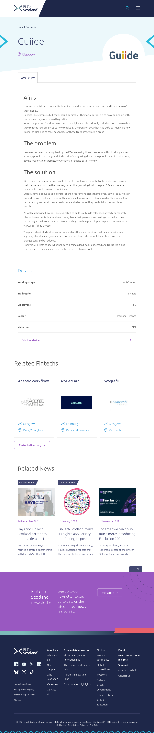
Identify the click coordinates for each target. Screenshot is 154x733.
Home (20, 27)
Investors (101, 674)
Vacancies (52, 684)
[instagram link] (24, 672)
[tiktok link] (31, 672)
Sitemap (17, 700)
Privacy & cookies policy (24, 689)
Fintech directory (30, 445)
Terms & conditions (22, 683)
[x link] (31, 664)
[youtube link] (24, 664)
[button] (127, 8)
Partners (101, 679)
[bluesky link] (16, 672)
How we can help (127, 670)
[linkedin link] (39, 664)
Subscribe (110, 592)
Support (123, 664)
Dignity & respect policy (24, 694)
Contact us (124, 675)
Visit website (30, 340)
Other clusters (104, 694)
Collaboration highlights (77, 684)
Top (135, 569)
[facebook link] (16, 664)
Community (31, 27)
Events (122, 650)
